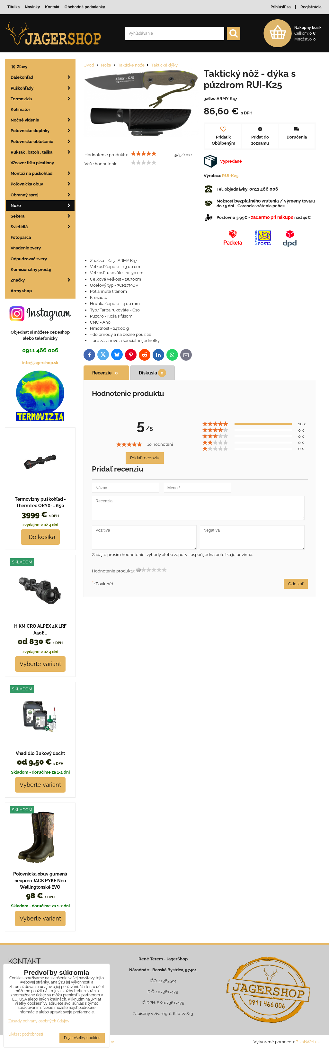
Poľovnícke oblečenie (43, 141)
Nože (43, 205)
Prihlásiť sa (281, 7)
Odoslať (295, 583)
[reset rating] (138, 569)
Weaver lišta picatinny (32, 162)
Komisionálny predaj (31, 269)
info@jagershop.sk (40, 362)
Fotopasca (21, 237)
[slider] (143, 153)
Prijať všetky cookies (82, 1038)
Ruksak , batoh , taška (43, 152)
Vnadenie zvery (26, 248)
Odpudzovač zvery (29, 258)
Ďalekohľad (43, 77)
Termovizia (43, 99)
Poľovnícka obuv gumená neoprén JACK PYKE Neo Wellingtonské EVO (40, 880)
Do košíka (40, 537)
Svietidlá (43, 226)
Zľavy (19, 66)
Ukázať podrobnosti (25, 1034)
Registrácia (311, 7)
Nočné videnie (43, 120)
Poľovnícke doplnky (43, 130)
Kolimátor (20, 109)
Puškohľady (43, 88)
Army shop (21, 290)
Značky (43, 280)
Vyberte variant (40, 663)
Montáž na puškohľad (43, 173)
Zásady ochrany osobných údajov (38, 1021)
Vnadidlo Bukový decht (40, 753)
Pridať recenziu (144, 457)
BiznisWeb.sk (308, 1041)
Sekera (43, 216)
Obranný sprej (43, 195)
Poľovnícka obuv (43, 184)
